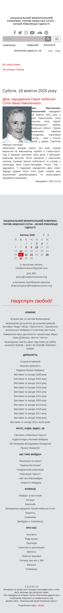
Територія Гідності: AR (27, 51)
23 (31, 254)
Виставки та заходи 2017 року (30, 413)
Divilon (41, 605)
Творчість (30, 513)
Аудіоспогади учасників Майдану (30, 439)
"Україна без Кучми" (30, 465)
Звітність (31, 551)
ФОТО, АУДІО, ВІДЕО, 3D (30, 428)
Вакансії (31, 564)
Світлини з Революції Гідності (30, 435)
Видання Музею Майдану (30, 370)
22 (26, 254)
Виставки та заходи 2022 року (30, 391)
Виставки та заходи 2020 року (30, 400)
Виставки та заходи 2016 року (30, 417)
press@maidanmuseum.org (31, 276)
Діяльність (30, 355)
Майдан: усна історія (30, 495)
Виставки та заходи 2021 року (30, 396)
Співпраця (31, 569)
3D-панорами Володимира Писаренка (30, 443)
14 (20, 250)
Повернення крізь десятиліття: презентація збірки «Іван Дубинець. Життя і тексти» (30, 336)
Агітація (30, 500)
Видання (32, 45)
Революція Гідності (30, 474)
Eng (57, 51)
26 (47, 254)
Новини (30, 312)
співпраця (9, 45)
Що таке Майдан (30, 454)
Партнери (31, 543)
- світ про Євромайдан (30, 478)
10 (36, 247)
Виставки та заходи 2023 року (30, 387)
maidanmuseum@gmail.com (31, 268)
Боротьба (30, 504)
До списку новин (11, 64)
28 (20, 258)
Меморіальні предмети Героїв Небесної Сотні (30, 508)
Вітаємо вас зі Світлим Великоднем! (30, 319)
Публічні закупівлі (31, 556)
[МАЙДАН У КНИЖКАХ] (30, 521)
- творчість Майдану (30, 482)
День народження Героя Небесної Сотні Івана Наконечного (29, 101)
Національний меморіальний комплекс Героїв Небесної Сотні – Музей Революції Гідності (31, 20)
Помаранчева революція (30, 469)
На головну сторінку (13, 69)
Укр (50, 51)
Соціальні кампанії (30, 361)
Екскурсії (49, 45)
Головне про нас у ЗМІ (31, 560)
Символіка (30, 517)
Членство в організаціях (31, 547)
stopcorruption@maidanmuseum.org (31, 285)
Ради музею (31, 538)
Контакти (31, 534)
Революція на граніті (30, 461)
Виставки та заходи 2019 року (30, 404)
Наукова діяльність (30, 366)
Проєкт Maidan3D (30, 448)
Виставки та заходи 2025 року (30, 379)
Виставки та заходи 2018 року (30, 409)
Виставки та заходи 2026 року (30, 374)
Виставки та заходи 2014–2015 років (30, 422)
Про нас (31, 528)
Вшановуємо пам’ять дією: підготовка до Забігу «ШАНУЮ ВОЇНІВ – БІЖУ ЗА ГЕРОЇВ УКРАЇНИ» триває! (30, 345)
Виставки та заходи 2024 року (30, 383)
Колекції (30, 489)
